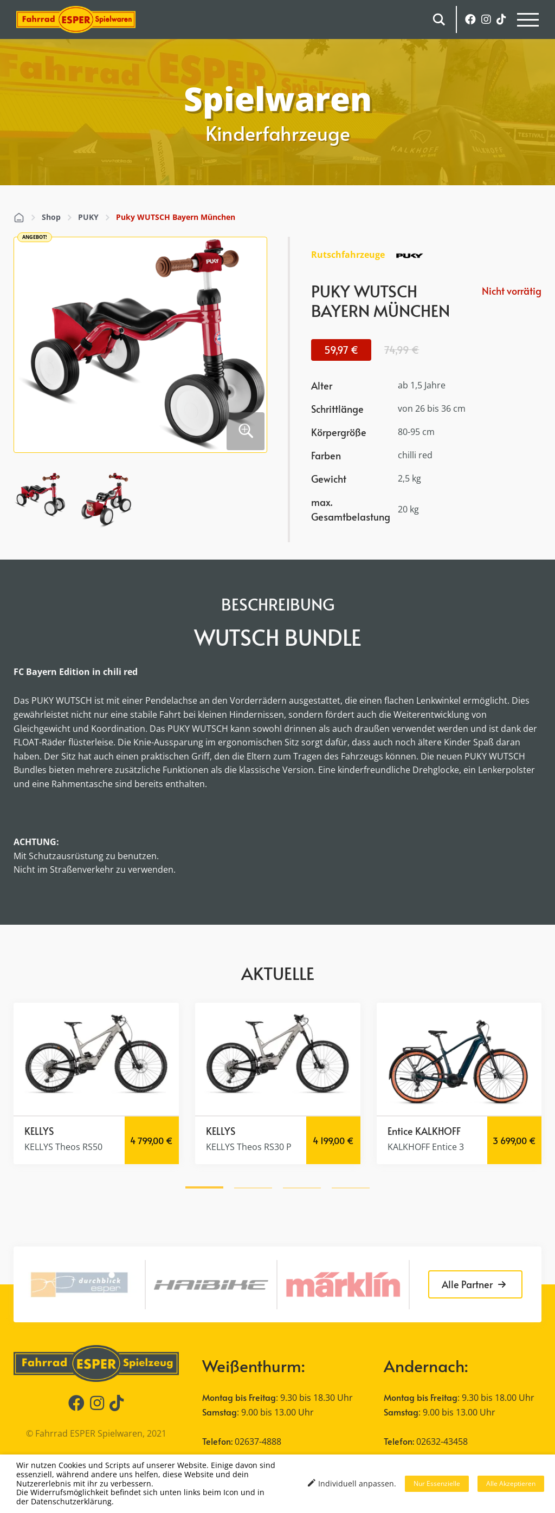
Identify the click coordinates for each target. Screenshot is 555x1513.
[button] (204, 1186)
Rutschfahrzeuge (348, 255)
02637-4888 (258, 1441)
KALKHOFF (438, 1131)
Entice (400, 1131)
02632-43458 (442, 1441)
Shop (51, 217)
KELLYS (39, 1131)
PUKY (88, 217)
